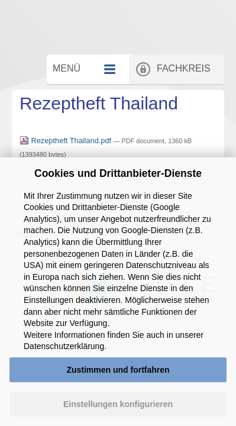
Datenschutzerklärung (64, 346)
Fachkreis (190, 93)
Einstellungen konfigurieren (118, 404)
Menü (78, 93)
